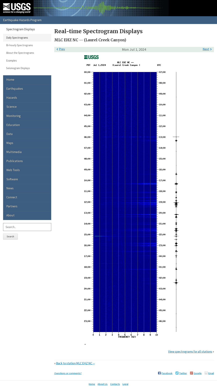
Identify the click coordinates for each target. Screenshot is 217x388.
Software (12, 179)
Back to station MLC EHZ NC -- (75, 363)
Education (13, 125)
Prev (60, 49)
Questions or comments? (68, 373)
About (10, 215)
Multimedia (14, 152)
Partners (11, 206)
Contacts (115, 384)
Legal (125, 384)
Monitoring (13, 116)
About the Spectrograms (20, 53)
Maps (9, 143)
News (10, 188)
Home (10, 80)
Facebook (167, 373)
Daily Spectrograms (17, 37)
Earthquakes (14, 89)
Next (208, 49)
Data (9, 134)
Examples (11, 60)
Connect (11, 197)
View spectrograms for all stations (190, 352)
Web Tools (13, 170)
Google (198, 373)
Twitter (183, 373)
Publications (14, 161)
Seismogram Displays (18, 68)
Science (11, 107)
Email (211, 373)
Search (10, 236)
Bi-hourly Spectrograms (19, 45)
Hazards (11, 98)
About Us (103, 384)
